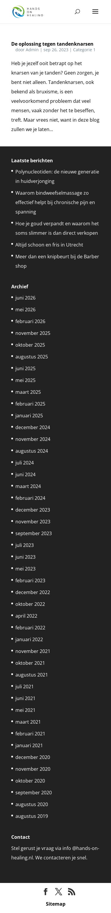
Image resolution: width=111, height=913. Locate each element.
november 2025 (32, 333)
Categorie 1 (84, 49)
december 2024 (32, 427)
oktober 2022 (30, 604)
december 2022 (32, 592)
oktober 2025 (30, 345)
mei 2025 (25, 380)
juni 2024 (25, 474)
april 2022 (26, 616)
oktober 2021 (30, 663)
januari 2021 (29, 745)
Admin (32, 49)
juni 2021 (25, 698)
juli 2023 (24, 545)
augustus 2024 (31, 451)
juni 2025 (25, 368)
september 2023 (33, 533)
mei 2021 (25, 710)
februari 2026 (30, 321)
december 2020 (32, 757)
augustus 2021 (31, 674)
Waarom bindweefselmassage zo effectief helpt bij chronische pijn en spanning (55, 202)
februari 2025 (30, 404)
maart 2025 (28, 392)
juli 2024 (24, 462)
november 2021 (32, 651)
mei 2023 (25, 568)
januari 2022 (29, 639)
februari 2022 (30, 627)
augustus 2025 (31, 356)
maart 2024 (28, 486)
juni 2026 (25, 298)
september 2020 (33, 792)
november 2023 (32, 521)
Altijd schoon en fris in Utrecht (49, 245)
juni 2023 (25, 557)
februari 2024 (30, 498)
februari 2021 (30, 733)
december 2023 (32, 510)
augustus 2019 (31, 816)
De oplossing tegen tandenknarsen (52, 44)
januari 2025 (29, 415)
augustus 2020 (31, 804)
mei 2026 (25, 309)
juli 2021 (24, 686)
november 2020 (32, 769)
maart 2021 (28, 722)
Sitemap (55, 904)
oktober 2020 (30, 781)
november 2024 (32, 439)
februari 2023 (30, 580)
